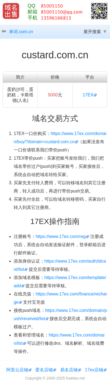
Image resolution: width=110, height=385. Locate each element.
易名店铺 (69, 369)
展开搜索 (92, 31)
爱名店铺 (44, 369)
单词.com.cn (21, 31)
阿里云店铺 (17, 369)
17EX (88, 95)
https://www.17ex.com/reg (61, 236)
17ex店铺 (94, 369)
